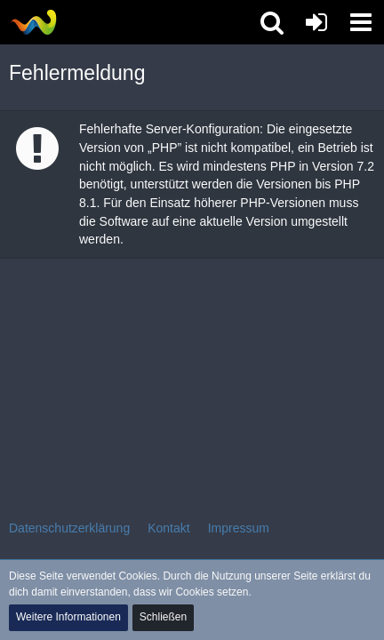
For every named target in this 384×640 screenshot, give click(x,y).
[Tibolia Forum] (33, 22)
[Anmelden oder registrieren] (316, 22)
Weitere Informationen (68, 617)
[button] (361, 22)
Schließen (163, 617)
